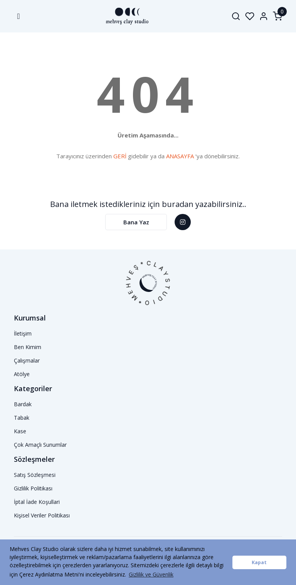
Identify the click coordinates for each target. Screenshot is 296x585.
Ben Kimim (27, 347)
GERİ (119, 156)
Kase (20, 431)
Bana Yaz (136, 222)
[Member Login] (263, 16)
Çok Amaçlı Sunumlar (40, 444)
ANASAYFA (180, 156)
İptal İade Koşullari (37, 501)
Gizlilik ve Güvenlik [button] (151, 574)
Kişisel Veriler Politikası (42, 515)
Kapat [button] (259, 562)
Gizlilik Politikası (33, 488)
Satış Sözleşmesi (35, 474)
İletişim (23, 333)
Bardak (23, 404)
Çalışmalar (27, 360)
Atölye (22, 374)
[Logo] (122, 16)
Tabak (21, 417)
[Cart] (277, 16)
